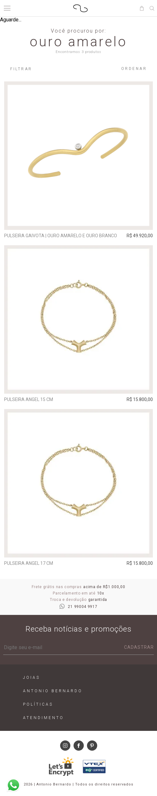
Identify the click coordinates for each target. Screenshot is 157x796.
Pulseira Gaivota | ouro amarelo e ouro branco (60, 235)
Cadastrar (139, 647)
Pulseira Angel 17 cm (28, 563)
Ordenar (134, 68)
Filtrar (21, 69)
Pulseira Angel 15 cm (28, 399)
